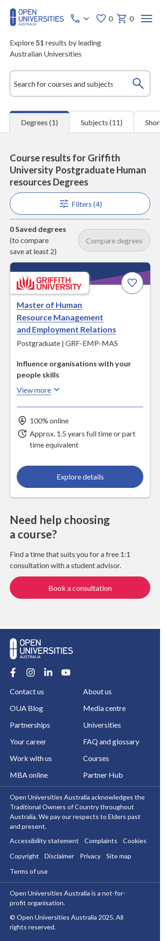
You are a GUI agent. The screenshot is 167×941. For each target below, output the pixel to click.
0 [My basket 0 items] (125, 18)
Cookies (135, 841)
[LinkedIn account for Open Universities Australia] (48, 672)
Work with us (31, 758)
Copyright (24, 856)
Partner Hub (103, 774)
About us (97, 691)
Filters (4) (80, 203)
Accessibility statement (44, 841)
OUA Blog (26, 708)
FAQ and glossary (111, 741)
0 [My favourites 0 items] (104, 18)
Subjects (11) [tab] (101, 122)
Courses (96, 758)
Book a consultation (80, 587)
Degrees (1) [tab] (39, 122)
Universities (102, 724)
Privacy (90, 856)
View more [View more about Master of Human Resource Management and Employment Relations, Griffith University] (39, 389)
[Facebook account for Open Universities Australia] (13, 672)
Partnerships (30, 724)
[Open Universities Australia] (37, 23)
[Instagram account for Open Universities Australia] (30, 672)
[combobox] (80, 83)
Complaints (100, 841)
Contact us (27, 691)
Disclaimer (59, 856)
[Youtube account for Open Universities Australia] (66, 672)
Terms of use (29, 872)
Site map (118, 856)
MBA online (29, 774)
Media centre (104, 708)
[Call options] (81, 18)
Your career (28, 741)
